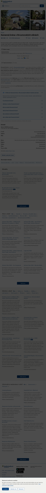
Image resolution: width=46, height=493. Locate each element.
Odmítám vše (13, 489)
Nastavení (21, 489)
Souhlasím (5, 489)
